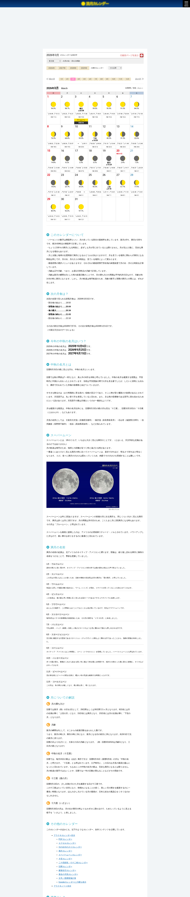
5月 (84, 79)
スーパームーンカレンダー (70, 855)
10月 (113, 79)
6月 (90, 79)
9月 (107, 79)
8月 (101, 79)
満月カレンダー (65, 851)
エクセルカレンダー (67, 843)
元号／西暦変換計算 (67, 878)
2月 (67, 79)
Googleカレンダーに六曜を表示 (72, 882)
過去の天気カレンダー (68, 874)
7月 (96, 79)
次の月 (138, 79)
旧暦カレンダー (65, 866)
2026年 (52, 68)
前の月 (52, 79)
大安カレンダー (65, 859)
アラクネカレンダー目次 (64, 835)
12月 (127, 79)
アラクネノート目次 (62, 886)
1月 (61, 79)
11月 (120, 79)
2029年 (84, 68)
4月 (79, 79)
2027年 (62, 68)
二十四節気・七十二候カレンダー (73, 863)
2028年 (73, 68)
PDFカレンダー (65, 839)
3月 (73, 79)
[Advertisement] (95, 28)
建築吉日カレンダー (67, 870)
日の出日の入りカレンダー (70, 847)
